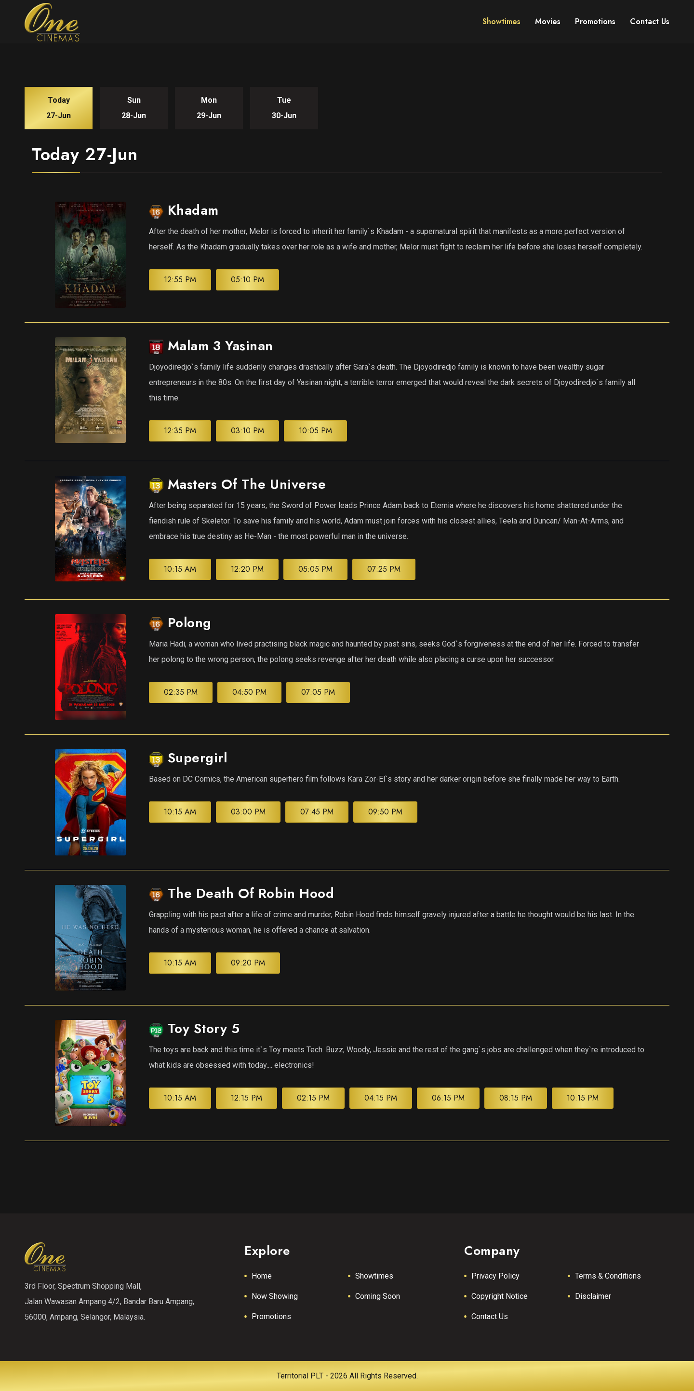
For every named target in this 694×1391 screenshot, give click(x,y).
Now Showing (275, 1296)
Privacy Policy (495, 1276)
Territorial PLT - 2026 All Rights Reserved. (347, 1375)
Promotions (271, 1316)
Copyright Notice (499, 1296)
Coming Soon (377, 1296)
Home (262, 1276)
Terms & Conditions (608, 1276)
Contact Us (489, 1316)
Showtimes (374, 1276)
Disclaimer (593, 1296)
